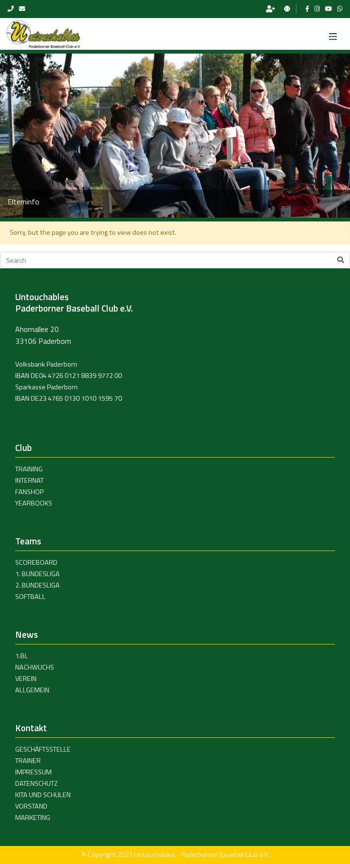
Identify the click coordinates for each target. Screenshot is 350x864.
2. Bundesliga (37, 585)
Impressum (33, 772)
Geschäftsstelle (43, 749)
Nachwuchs (34, 667)
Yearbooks (33, 503)
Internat (29, 480)
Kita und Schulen (43, 795)
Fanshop (29, 492)
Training (29, 469)
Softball (30, 596)
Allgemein (32, 690)
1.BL (21, 656)
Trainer (28, 760)
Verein (26, 678)
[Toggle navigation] (332, 33)
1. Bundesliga (37, 574)
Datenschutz (36, 783)
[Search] (175, 260)
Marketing (32, 817)
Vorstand (31, 806)
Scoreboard (36, 562)
